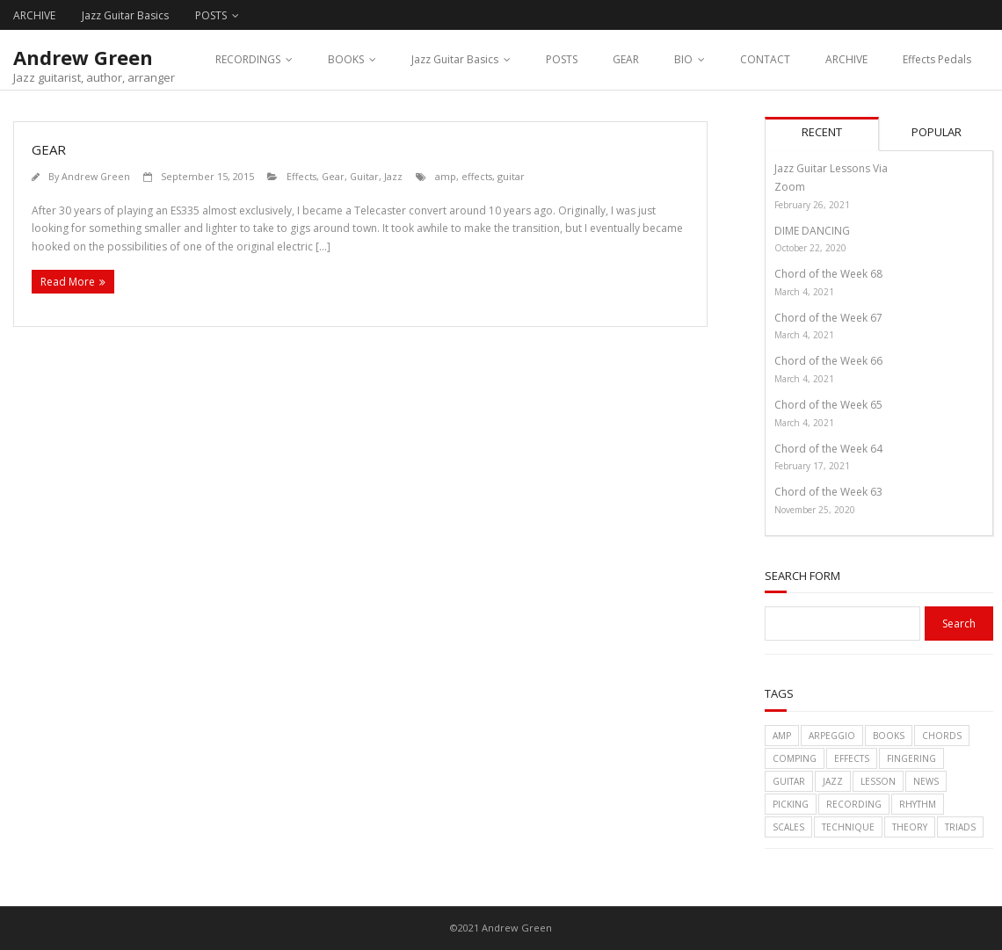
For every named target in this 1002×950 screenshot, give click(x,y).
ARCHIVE (34, 15)
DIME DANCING (812, 230)
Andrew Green (96, 176)
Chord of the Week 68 (828, 273)
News (926, 781)
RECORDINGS (247, 59)
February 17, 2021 (812, 466)
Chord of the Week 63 (828, 491)
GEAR (626, 59)
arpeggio (832, 735)
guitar (511, 176)
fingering (911, 758)
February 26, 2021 (812, 205)
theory (909, 827)
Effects (301, 176)
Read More (67, 281)
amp (445, 176)
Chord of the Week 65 (828, 404)
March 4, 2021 (804, 292)
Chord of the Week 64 (828, 448)
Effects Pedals (937, 59)
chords (942, 735)
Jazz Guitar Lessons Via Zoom (831, 178)
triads (960, 827)
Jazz (393, 176)
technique (848, 827)
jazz (833, 781)
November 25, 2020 (814, 510)
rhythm (917, 804)
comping (795, 758)
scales (788, 827)
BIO (683, 59)
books (888, 735)
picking (791, 804)
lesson (878, 781)
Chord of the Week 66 (828, 360)
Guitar (364, 176)
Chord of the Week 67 (828, 317)
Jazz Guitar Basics (125, 15)
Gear (333, 176)
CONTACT (765, 59)
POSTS (211, 15)
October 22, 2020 (810, 248)
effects (476, 176)
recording (854, 804)
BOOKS (346, 59)
